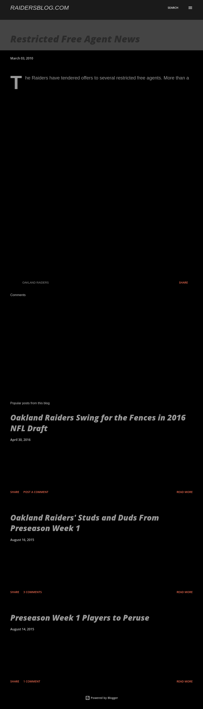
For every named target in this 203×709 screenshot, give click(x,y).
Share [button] (183, 282)
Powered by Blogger (101, 698)
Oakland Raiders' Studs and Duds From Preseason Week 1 (84, 522)
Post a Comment (35, 492)
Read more (185, 492)
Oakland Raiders (35, 282)
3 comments (32, 592)
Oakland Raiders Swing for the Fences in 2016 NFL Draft (98, 422)
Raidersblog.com (39, 7)
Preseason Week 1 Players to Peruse (79, 617)
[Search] (173, 8)
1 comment (31, 681)
